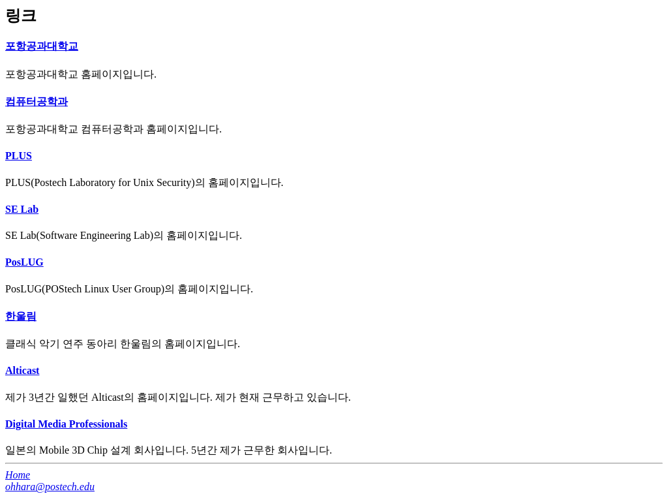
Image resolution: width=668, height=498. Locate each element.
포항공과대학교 (41, 46)
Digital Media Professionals (66, 423)
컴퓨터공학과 (36, 101)
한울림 (21, 316)
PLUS (18, 155)
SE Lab (21, 209)
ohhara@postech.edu (50, 486)
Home (17, 474)
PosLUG (24, 262)
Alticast (22, 370)
